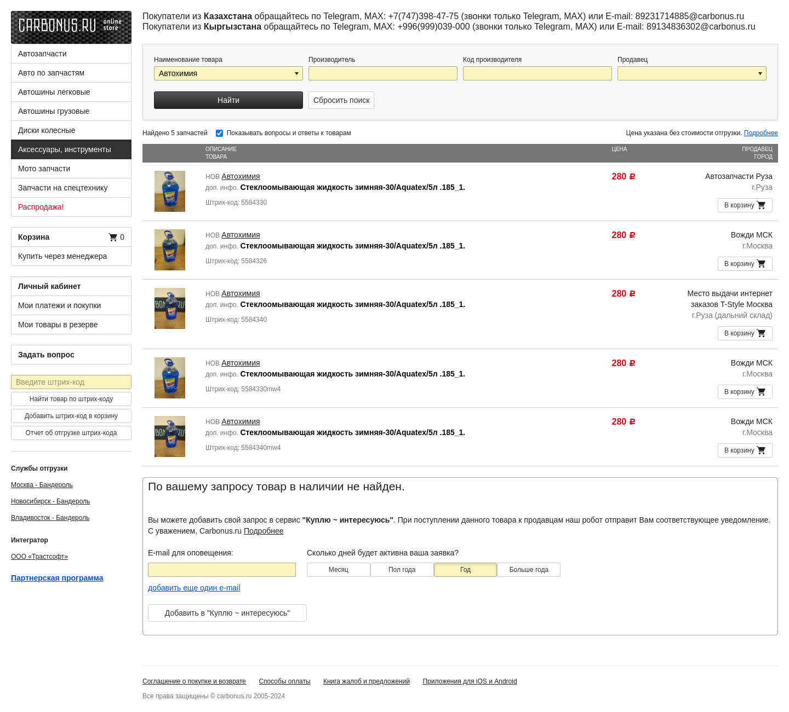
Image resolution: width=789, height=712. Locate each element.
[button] (297, 73)
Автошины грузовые (53, 111)
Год (465, 570)
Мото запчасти (44, 168)
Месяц (338, 570)
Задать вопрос (46, 354)
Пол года (402, 570)
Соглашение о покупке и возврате (194, 681)
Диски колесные (46, 130)
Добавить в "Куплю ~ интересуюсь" (227, 613)
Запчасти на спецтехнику (62, 187)
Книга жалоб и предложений (366, 681)
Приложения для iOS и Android (469, 681)
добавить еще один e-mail (194, 587)
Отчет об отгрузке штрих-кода (71, 433)
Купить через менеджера (62, 256)
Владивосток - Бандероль (50, 518)
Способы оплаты (284, 681)
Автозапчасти (42, 53)
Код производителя (492, 59)
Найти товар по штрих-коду (71, 399)
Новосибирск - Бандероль (50, 501)
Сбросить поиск (341, 100)
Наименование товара (188, 59)
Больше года (529, 570)
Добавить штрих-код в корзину (71, 416)
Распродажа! (41, 206)
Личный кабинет (49, 286)
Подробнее (761, 133)
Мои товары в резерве (58, 324)
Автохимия (240, 176)
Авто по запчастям (51, 72)
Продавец (633, 59)
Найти (228, 100)
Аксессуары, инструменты (64, 149)
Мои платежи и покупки (59, 305)
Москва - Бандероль (42, 485)
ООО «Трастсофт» (39, 556)
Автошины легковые (54, 92)
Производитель (331, 59)
